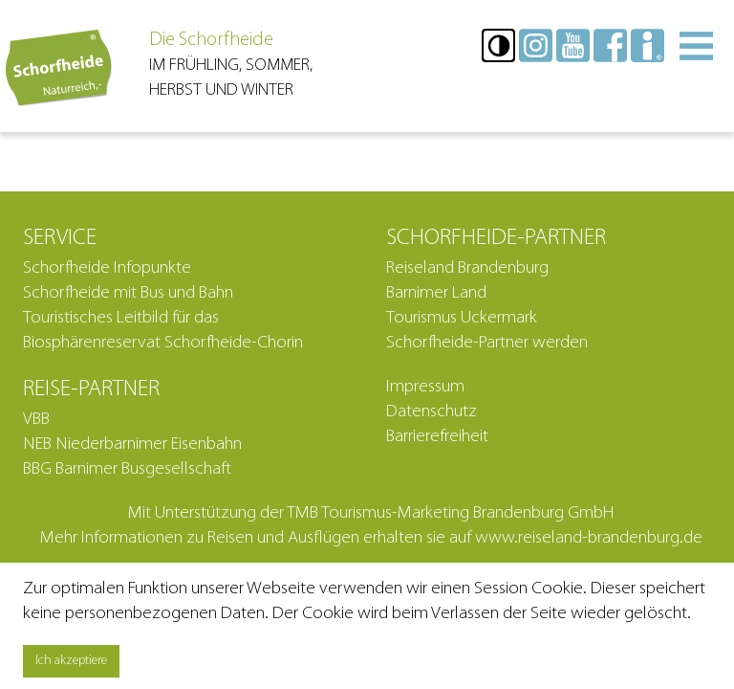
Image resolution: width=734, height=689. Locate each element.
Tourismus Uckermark (461, 318)
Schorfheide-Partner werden (487, 343)
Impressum (425, 387)
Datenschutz (431, 412)
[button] (498, 45)
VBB (36, 420)
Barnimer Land (436, 293)
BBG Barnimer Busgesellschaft (127, 469)
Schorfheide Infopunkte (107, 268)
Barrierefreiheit (437, 437)
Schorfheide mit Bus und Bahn (128, 293)
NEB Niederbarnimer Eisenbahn (132, 444)
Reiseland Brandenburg (467, 268)
